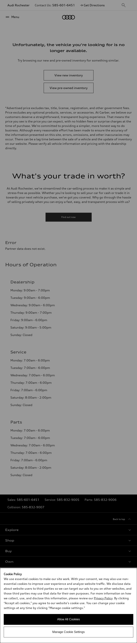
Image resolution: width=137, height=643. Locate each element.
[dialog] (68, 605)
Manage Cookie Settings (68, 632)
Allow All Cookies (68, 619)
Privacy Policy (103, 598)
